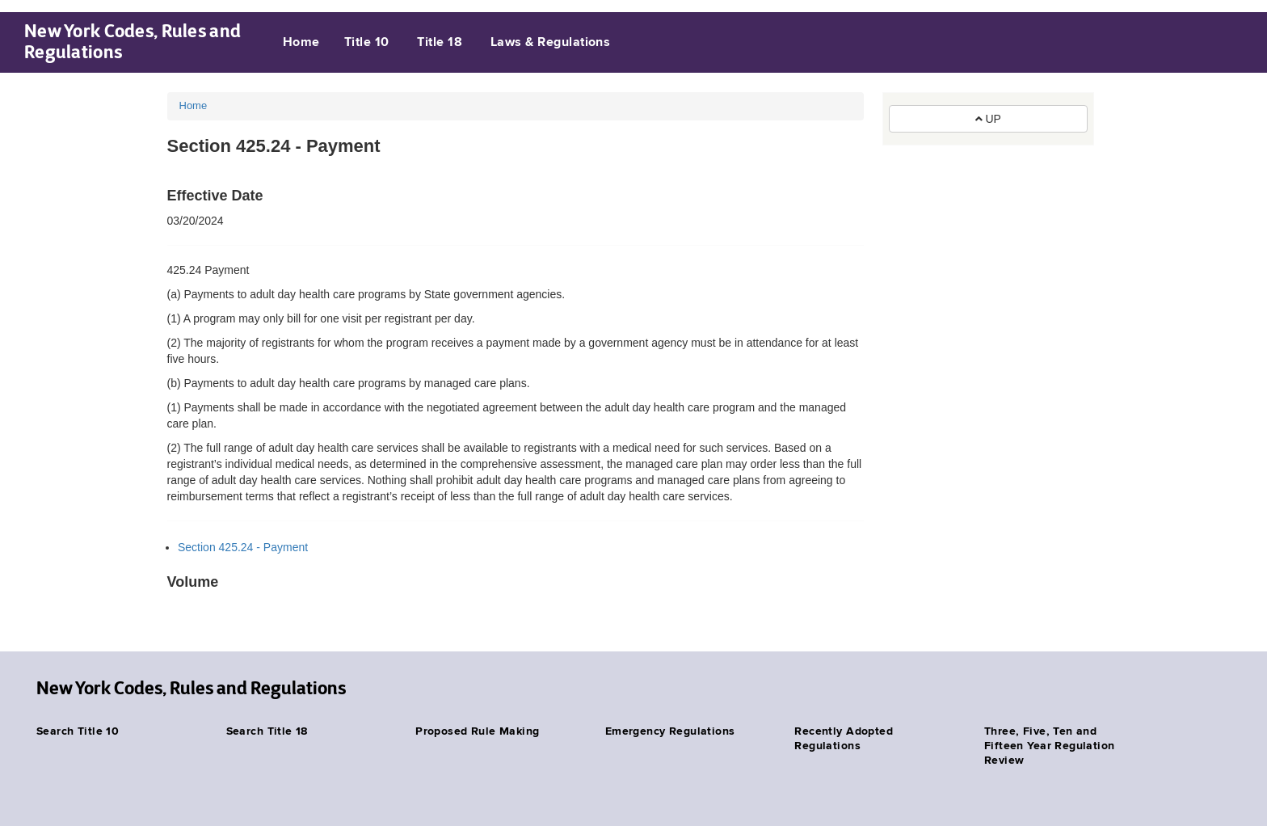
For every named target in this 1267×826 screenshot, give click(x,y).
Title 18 (439, 42)
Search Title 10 (77, 731)
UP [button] (988, 118)
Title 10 (366, 42)
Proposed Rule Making (477, 731)
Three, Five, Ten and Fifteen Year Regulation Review (1049, 746)
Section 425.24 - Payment (243, 547)
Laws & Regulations (550, 42)
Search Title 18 (267, 731)
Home (301, 42)
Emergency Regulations (670, 731)
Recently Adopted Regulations (843, 739)
